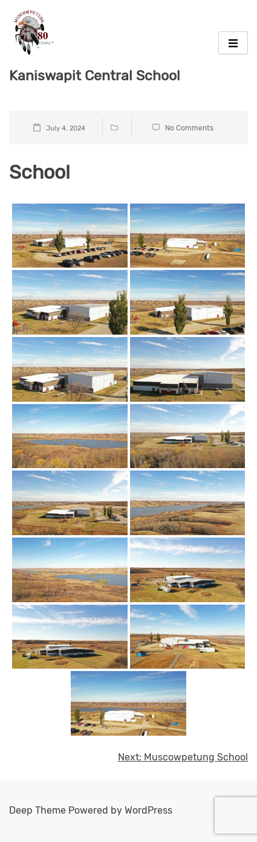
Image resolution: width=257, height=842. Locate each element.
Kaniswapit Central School (94, 75)
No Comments (189, 128)
